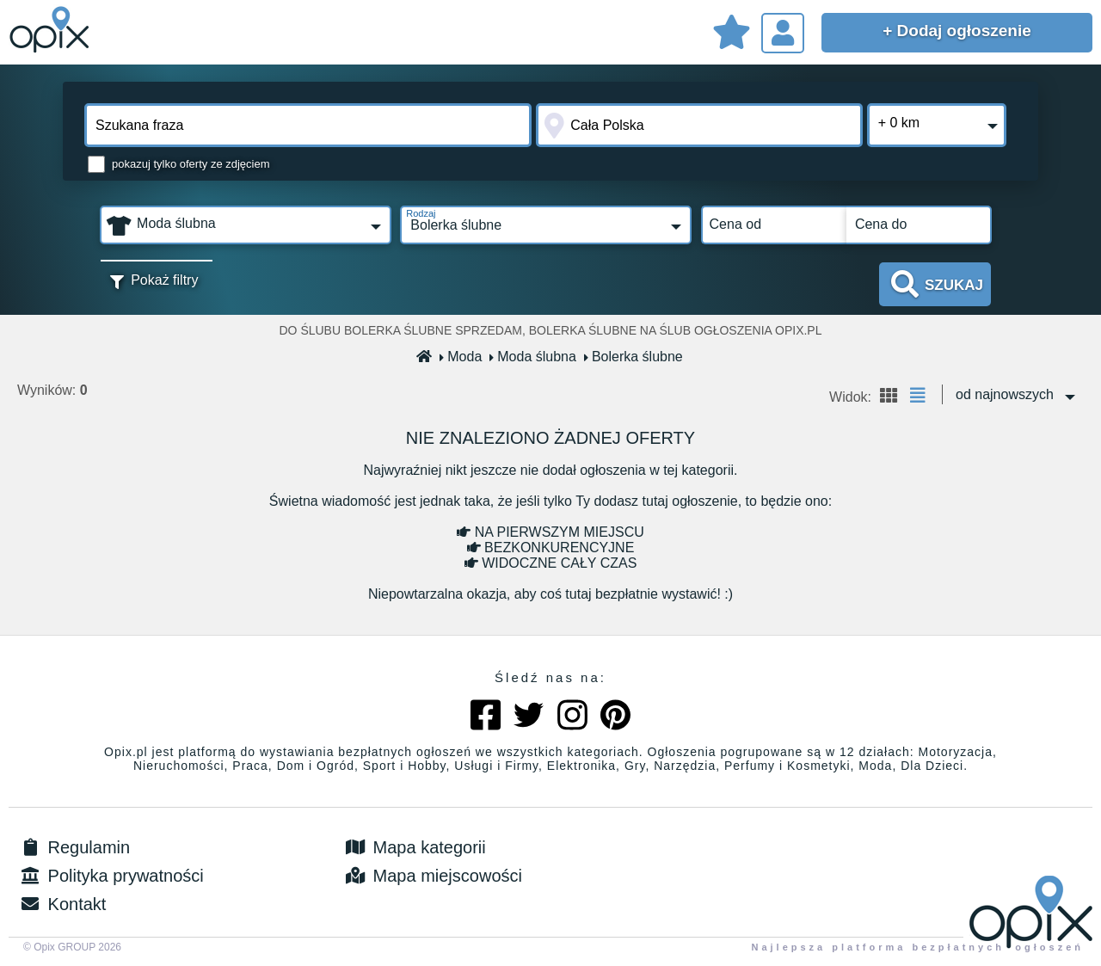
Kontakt (61, 904)
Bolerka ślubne (634, 356)
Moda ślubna (533, 356)
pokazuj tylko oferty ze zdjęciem (191, 163)
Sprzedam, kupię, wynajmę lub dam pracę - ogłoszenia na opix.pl (52, 30)
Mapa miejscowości (432, 875)
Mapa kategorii (414, 847)
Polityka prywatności (110, 875)
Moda (461, 356)
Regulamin (73, 847)
